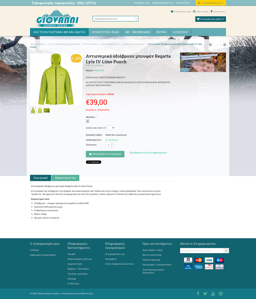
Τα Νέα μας (73, 283)
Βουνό (161, 32)
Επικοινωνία (182, 2)
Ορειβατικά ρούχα (110, 44)
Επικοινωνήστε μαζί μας (80, 258)
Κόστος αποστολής (152, 254)
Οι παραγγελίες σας (115, 254)
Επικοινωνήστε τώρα (181, 12)
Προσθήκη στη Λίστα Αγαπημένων (148, 152)
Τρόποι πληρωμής (151, 259)
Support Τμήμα (201, 12)
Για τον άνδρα (90, 44)
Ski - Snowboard (137, 32)
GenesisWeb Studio (83, 293)
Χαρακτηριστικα (65, 177)
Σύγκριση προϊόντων (163, 2)
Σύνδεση (34, 249)
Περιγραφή (40, 177)
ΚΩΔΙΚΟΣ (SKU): (94, 134)
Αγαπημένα (110, 258)
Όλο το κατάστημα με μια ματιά (59, 32)
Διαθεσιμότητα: (94, 139)
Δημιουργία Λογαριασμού (43, 254)
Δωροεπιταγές (217, 12)
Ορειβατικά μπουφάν (133, 44)
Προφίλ (71, 254)
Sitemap (72, 278)
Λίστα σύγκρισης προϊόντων (119, 263)
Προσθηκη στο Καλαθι (105, 154)
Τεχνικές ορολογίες (78, 273)
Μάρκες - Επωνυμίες (78, 268)
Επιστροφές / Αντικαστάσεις (157, 264)
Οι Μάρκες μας (141, 2)
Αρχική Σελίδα (37, 44)
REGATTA (99, 70)
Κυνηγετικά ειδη (105, 32)
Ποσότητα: (91, 144)
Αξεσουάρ (180, 32)
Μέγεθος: (91, 117)
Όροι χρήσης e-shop (152, 249)
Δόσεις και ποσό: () (96, 127)
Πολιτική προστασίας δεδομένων (153, 271)
